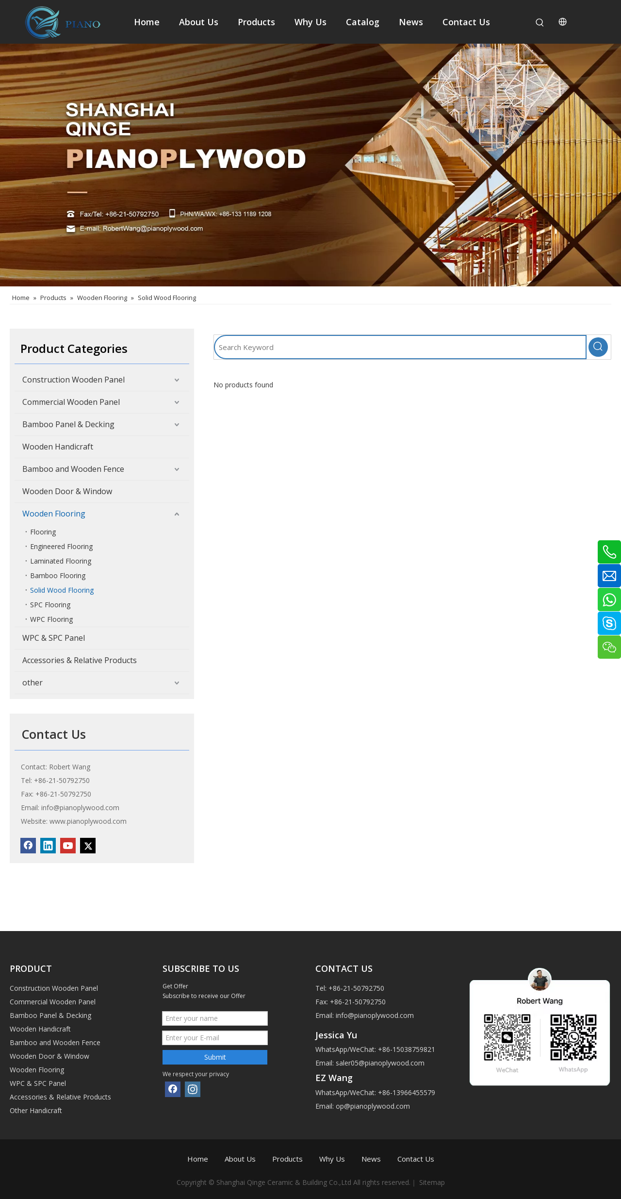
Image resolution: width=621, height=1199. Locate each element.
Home (197, 1159)
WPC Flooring (51, 619)
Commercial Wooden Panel (71, 402)
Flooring (43, 531)
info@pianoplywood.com (80, 807)
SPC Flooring (50, 604)
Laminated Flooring (60, 561)
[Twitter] (88, 845)
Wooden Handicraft (57, 446)
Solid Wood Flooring (62, 590)
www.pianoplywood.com (88, 821)
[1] (539, 1027)
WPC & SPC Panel (53, 638)
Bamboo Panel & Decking (68, 424)
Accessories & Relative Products (79, 660)
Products (287, 1159)
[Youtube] (68, 845)
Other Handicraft (36, 1110)
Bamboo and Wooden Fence (73, 469)
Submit (215, 1057)
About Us (240, 1159)
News (371, 1159)
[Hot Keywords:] (540, 23)
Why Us (332, 1159)
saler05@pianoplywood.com (380, 1062)
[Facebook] (28, 845)
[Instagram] (192, 1089)
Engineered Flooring (61, 546)
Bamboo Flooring (57, 575)
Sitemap (432, 1182)
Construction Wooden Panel (73, 379)
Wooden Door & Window (67, 491)
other (32, 682)
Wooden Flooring (53, 513)
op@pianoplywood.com (373, 1106)
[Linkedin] (48, 845)
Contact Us (415, 1159)
